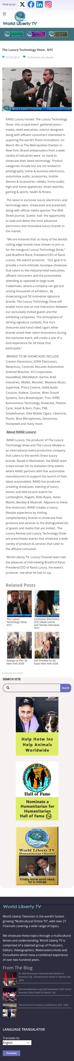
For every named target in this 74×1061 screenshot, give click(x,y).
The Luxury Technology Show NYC (17, 622)
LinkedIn (39, 4)
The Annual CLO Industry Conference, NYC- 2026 (30, 991)
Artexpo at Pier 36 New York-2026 (17, 662)
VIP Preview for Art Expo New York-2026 (46, 662)
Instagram (48, 4)
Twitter (22, 4)
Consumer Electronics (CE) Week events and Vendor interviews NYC (46, 623)
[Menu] (5, 14)
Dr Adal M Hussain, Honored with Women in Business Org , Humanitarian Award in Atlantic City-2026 (35, 975)
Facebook (31, 4)
